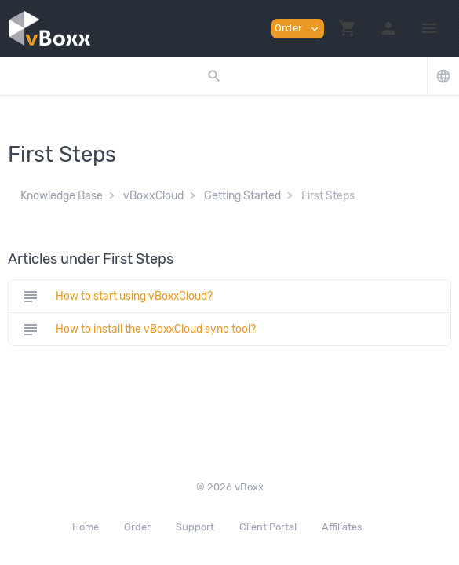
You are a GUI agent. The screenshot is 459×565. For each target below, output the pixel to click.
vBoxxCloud (153, 195)
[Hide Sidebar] (429, 28)
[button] (347, 28)
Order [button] (298, 28)
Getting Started (242, 195)
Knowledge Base (61, 195)
